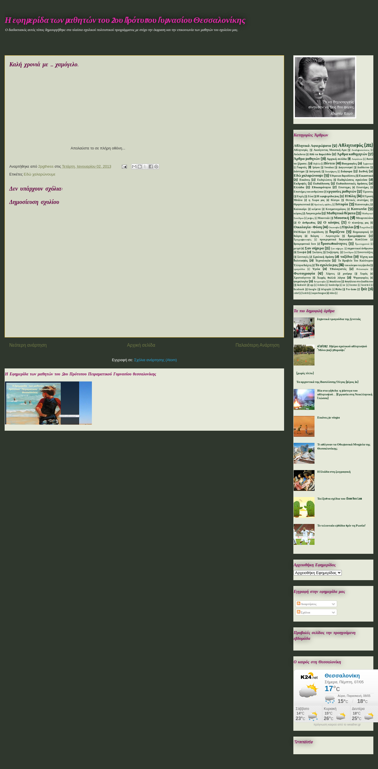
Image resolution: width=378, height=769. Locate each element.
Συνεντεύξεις (365, 252)
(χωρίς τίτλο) (305, 373)
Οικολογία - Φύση (308, 227)
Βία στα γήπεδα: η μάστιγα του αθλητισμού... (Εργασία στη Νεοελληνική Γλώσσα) (344, 394)
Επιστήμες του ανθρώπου (309, 192)
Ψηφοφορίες (360, 278)
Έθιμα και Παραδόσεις (342, 176)
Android (301, 285)
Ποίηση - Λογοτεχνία (324, 236)
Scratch (305, 293)
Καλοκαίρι (300, 209)
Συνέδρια (349, 252)
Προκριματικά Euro (305, 244)
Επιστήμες (363, 187)
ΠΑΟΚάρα (300, 232)
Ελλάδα (299, 187)
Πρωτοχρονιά (362, 244)
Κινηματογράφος (336, 209)
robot (296, 293)
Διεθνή (363, 171)
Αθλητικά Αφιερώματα (312, 146)
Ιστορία (341, 204)
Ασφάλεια (357, 159)
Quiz (364, 289)
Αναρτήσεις (307, 604)
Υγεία (316, 269)
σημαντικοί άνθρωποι (360, 248)
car (344, 285)
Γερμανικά (368, 164)
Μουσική (341, 218)
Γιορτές (302, 167)
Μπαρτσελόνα (364, 218)
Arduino (321, 285)
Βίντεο (329, 163)
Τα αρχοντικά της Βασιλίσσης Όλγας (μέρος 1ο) (327, 382)
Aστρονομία (320, 282)
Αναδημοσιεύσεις (360, 150)
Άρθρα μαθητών (307, 159)
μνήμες (311, 218)
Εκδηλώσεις (324, 180)
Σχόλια (303, 612)
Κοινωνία (359, 209)
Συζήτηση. (332, 252)
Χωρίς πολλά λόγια (331, 277)
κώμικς (298, 213)
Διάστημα (299, 171)
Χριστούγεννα (302, 278)
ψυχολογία (301, 281)
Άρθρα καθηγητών (352, 154)
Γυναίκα (329, 167)
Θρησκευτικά (302, 204)
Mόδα (338, 289)
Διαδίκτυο (363, 167)
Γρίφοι (316, 167)
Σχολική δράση (323, 256)
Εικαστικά (366, 175)
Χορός (364, 274)
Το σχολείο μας (326, 265)
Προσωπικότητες (334, 244)
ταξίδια (346, 257)
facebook (299, 289)
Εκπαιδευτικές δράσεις (352, 183)
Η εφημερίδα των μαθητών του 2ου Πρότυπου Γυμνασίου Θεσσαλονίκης (125, 21)
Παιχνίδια (365, 228)
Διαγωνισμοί (346, 167)
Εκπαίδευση (321, 183)
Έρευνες (368, 192)
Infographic (326, 289)
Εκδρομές (300, 183)
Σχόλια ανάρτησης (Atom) (155, 360)
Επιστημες (344, 187)
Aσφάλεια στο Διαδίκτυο (359, 281)
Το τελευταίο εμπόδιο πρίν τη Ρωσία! (341, 525)
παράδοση (317, 232)
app (311, 285)
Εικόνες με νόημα (328, 417)
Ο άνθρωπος (306, 222)
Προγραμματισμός (302, 240)
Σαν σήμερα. (337, 249)
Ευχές (300, 196)
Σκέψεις (317, 252)
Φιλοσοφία (362, 269)
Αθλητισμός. (301, 150)
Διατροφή (315, 171)
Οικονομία (333, 228)
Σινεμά (301, 252)
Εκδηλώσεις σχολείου (352, 179)
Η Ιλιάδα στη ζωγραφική (333, 471)
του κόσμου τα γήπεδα (357, 265)
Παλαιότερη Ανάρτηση (257, 345)
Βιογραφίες (349, 163)
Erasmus (353, 285)
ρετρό (297, 248)
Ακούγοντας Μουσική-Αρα (330, 150)
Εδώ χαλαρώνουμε (39, 174)
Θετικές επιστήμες (357, 200)
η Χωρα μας (316, 200)
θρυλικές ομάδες (323, 205)
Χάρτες (330, 274)
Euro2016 (365, 285)
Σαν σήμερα (314, 248)
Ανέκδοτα (299, 154)
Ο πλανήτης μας (358, 223)
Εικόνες (304, 179)
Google (312, 289)
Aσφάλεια (335, 281)
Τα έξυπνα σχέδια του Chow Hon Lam (339, 498)
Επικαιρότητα (321, 187)
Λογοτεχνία (313, 213)
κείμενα (316, 209)
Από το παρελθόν (320, 154)
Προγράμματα (357, 236)
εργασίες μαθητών (341, 191)
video (332, 293)
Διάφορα (346, 171)
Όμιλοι (348, 227)
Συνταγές (303, 257)
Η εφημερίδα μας (328, 196)
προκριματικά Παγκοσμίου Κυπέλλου (344, 239)
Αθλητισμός (350, 145)
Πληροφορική (361, 232)
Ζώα (310, 196)
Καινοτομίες (362, 204)
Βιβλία (317, 164)
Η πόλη (350, 196)
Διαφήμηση (331, 172)
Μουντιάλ (324, 218)
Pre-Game (351, 289)
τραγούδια (299, 269)
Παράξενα (337, 232)
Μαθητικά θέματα (340, 213)
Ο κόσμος (331, 222)
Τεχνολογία (322, 260)
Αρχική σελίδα (141, 345)
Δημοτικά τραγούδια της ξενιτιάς (339, 319)
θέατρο (335, 200)
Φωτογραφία (304, 273)
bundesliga (334, 285)
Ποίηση (298, 236)
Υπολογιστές (338, 269)
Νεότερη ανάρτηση (28, 345)
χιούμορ (347, 274)
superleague (319, 293)
